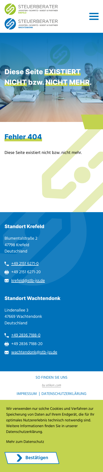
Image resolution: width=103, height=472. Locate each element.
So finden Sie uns (51, 377)
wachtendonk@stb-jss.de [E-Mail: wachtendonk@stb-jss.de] (34, 352)
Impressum (27, 394)
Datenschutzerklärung (64, 394)
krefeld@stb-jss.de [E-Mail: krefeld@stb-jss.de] (28, 281)
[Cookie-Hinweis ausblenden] (32, 458)
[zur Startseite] (31, 9)
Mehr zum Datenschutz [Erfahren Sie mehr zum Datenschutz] (25, 442)
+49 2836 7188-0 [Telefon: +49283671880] (25, 335)
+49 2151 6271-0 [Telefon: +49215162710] (25, 264)
